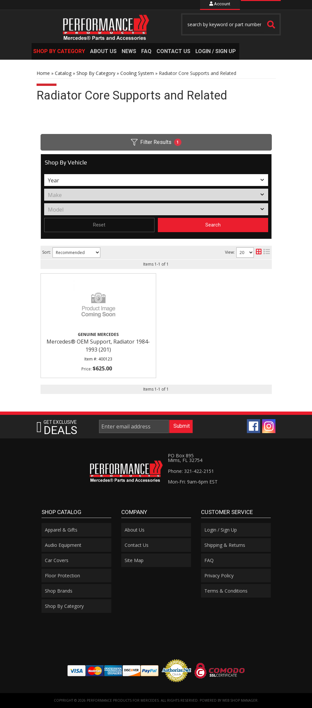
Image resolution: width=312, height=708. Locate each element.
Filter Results (156, 142)
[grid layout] (259, 252)
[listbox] (156, 180)
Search (213, 225)
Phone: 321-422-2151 (191, 471)
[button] (231, 24)
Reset (99, 224)
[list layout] (266, 252)
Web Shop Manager (240, 700)
